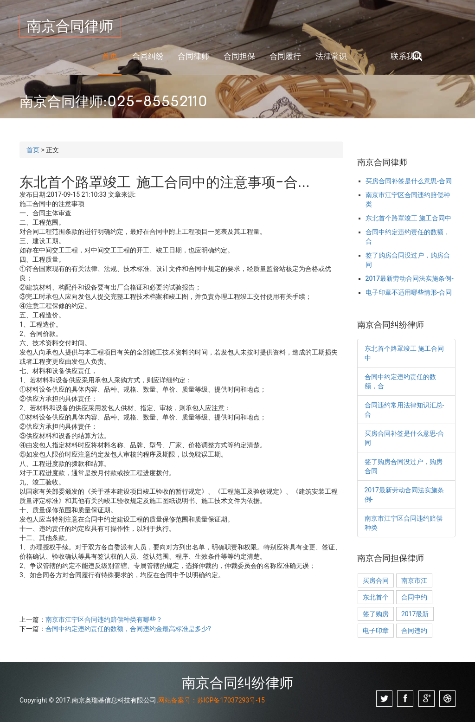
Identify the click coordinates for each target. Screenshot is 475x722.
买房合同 (376, 580)
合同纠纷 (148, 56)
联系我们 (406, 56)
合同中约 (414, 597)
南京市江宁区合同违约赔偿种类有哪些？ (103, 619)
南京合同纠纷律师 (237, 682)
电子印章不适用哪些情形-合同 (409, 292)
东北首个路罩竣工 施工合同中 (408, 218)
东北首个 (376, 597)
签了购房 (376, 614)
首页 (110, 56)
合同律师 (193, 56)
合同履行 (285, 56)
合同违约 (414, 630)
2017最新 (415, 614)
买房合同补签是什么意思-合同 (409, 181)
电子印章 (376, 630)
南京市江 (414, 580)
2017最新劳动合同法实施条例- (410, 278)
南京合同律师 (70, 26)
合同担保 (239, 56)
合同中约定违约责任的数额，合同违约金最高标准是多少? (128, 628)
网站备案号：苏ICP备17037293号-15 (211, 700)
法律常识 (331, 56)
